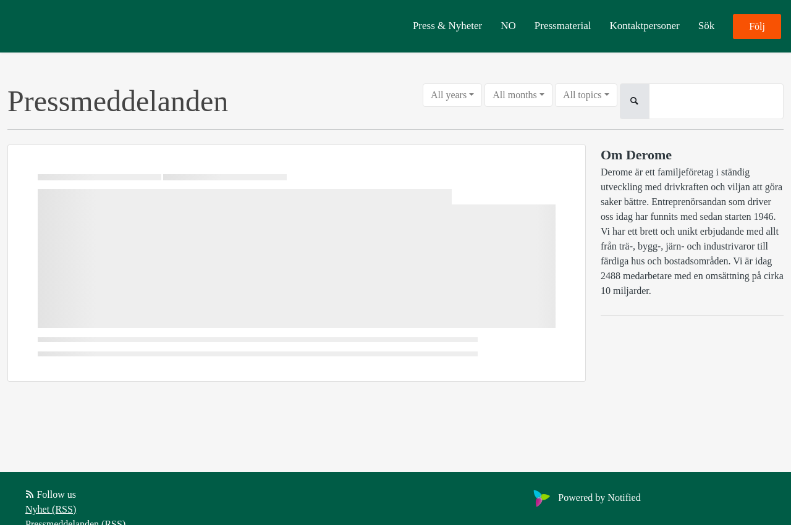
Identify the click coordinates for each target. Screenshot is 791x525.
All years (449, 95)
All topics (582, 95)
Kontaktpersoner (644, 26)
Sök (706, 26)
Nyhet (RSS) (50, 509)
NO (508, 26)
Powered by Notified (585, 497)
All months (515, 95)
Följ (757, 26)
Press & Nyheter (447, 26)
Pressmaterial (563, 26)
